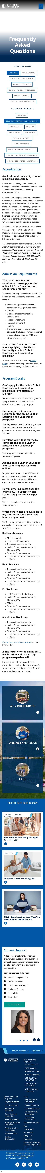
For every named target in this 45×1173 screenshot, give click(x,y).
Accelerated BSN (31, 1064)
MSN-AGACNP (14, 133)
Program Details (22, 96)
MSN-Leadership (22, 144)
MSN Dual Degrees (22, 138)
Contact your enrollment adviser (16, 642)
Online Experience (11, 1119)
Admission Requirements (22, 79)
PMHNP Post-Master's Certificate (22, 161)
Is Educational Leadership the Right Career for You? (21, 839)
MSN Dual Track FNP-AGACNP (31, 1079)
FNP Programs (30, 1068)
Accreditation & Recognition (31, 1113)
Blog (25, 1126)
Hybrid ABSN (15, 127)
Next (38, 1039)
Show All (13, 73)
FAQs (25, 1096)
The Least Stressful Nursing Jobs (19, 878)
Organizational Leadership (11, 1115)
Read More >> (5, 843)
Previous (34, 1039)
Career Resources (32, 1105)
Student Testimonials (10, 1138)
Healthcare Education (9, 1109)
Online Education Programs (11, 1097)
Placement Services (31, 1122)
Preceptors (27, 1139)
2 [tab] (21, 1041)
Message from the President (12, 1123)
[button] (14, 1004)
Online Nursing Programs (29, 1060)
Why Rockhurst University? (31, 1100)
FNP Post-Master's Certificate (22, 150)
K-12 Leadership (11, 1105)
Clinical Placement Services (22, 90)
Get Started (28, 1132)
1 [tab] (17, 1041)
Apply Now (27, 1135)
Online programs (20, 1050)
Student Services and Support (11, 1129)
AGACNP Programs (32, 1071)
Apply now (36, 1050)
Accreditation (28, 73)
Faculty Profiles (11, 1133)
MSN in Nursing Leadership (31, 1090)
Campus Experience (22, 84)
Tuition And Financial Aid (22, 102)
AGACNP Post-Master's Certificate (21, 155)
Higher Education (12, 1102)
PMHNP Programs (32, 1074)
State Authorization (32, 1108)
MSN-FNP (30, 127)
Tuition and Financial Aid (30, 1118)
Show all (22, 115)
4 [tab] (28, 1041)
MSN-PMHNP (30, 133)
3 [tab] (24, 1041)
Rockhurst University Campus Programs (31, 1143)
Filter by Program (22, 108)
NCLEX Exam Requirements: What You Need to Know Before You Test (22, 918)
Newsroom (29, 1129)
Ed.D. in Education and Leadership (22, 121)
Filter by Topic (23, 66)
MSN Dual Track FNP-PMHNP (31, 1084)
